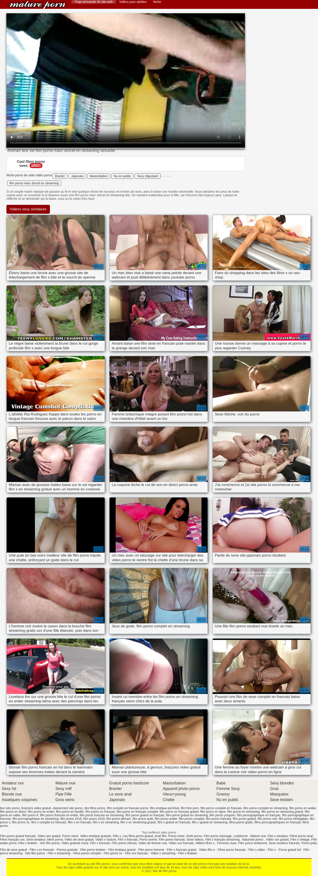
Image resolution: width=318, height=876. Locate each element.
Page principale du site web (94, 2)
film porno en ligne (212, 811)
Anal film (161, 836)
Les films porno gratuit (138, 836)
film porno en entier (41, 811)
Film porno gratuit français (18, 836)
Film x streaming (59, 853)
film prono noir (267, 818)
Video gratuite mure (74, 843)
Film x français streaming (222, 839)
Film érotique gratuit (122, 849)
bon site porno (10, 808)
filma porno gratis (241, 822)
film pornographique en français (258, 815)
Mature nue (258, 836)
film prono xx (20, 822)
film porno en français (100, 811)
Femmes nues (227, 843)
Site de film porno (37, 5)
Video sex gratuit (49, 836)
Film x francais (128, 839)
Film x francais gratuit (181, 849)
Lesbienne (241, 836)
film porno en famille (70, 811)
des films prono (94, 808)
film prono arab (142, 818)
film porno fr (30, 815)
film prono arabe (166, 818)
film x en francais (79, 822)
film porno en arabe (302, 808)
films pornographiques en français (277, 822)
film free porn (190, 808)
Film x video (256, 849)
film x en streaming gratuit (138, 822)
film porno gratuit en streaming (187, 815)
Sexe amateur (35, 839)
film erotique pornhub (164, 808)
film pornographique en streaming (36, 818)
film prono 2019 (94, 818)
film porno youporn (222, 815)
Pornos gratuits (67, 849)
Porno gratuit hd (290, 849)
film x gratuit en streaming (209, 822)
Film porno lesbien (92, 849)
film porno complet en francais (221, 808)
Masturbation (99, 176)
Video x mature (105, 839)
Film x (117, 836)
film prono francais (218, 818)
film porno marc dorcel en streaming (34, 183)
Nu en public (122, 176)
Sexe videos (195, 839)
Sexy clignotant (147, 176)
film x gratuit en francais (174, 822)
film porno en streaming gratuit (282, 811)
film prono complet (191, 818)
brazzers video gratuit (36, 808)
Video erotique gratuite (95, 836)
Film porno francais (172, 839)
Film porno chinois (124, 843)
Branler (60, 176)
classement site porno (68, 808)
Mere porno (55, 839)
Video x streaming (163, 853)
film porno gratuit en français (145, 815)
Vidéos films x (205, 843)
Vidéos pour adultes (133, 2)
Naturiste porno (253, 839)
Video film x (207, 849)
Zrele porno (194, 836)
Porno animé (148, 839)
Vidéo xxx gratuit (277, 839)
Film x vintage (299, 839)
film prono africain (118, 818)
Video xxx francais (181, 843)
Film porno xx (113, 853)
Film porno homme (151, 849)
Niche (157, 2)
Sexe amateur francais (284, 843)
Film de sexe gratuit (13, 849)
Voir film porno (50, 843)
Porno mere (70, 836)
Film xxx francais (136, 853)
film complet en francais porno (127, 808)
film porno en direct (13, 811)
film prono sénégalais (293, 818)
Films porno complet (87, 853)
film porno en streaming (243, 811)
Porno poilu (309, 843)
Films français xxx (12, 839)
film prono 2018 (71, 818)
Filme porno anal (301, 836)
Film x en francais (42, 849)
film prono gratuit (244, 818)
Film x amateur (278, 836)
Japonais (77, 176)
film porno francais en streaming (102, 815)
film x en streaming (106, 822)
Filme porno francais (232, 849)
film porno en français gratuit (179, 811)
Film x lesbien (28, 843)
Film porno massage (218, 836)
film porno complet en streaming (266, 808)
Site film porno (35, 853)
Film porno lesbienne (252, 843)
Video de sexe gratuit (79, 839)
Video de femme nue (152, 843)
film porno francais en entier (59, 815)
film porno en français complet (137, 811)
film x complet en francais (48, 822)
